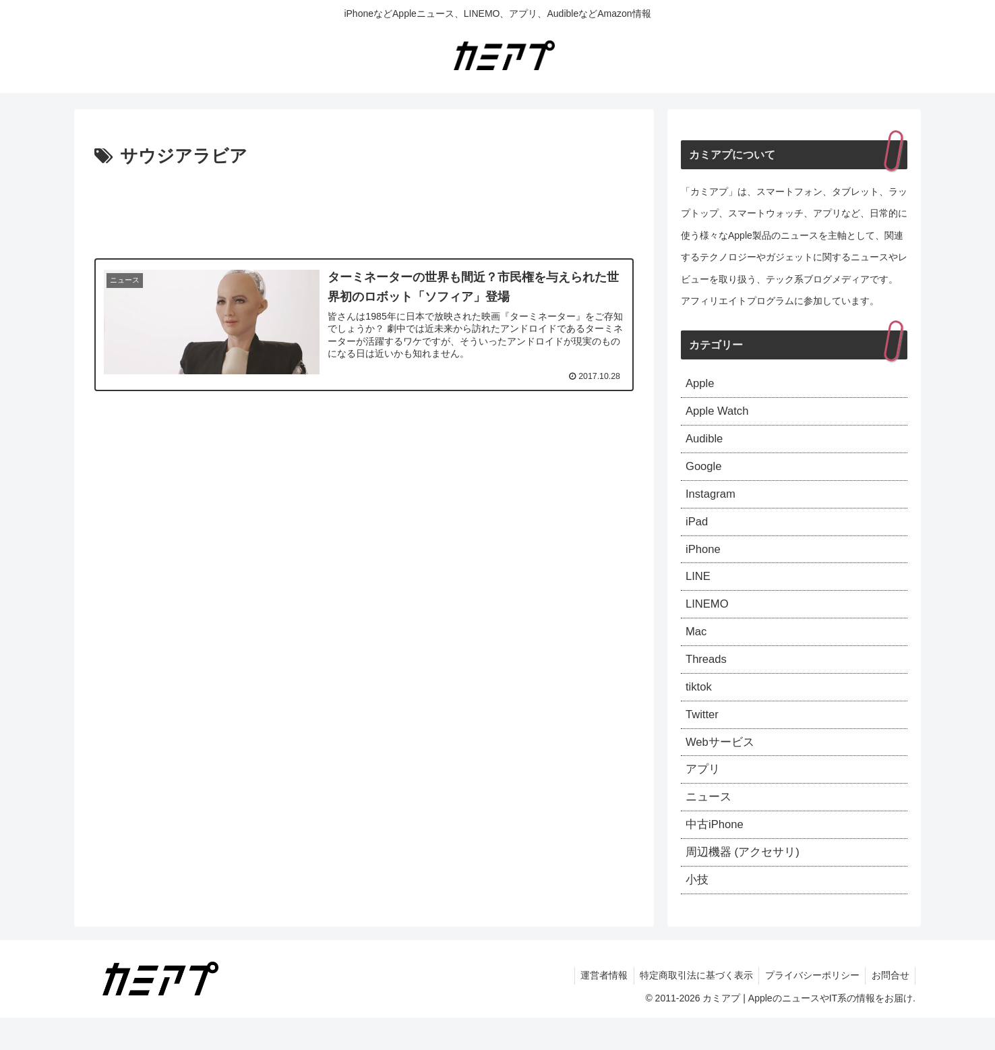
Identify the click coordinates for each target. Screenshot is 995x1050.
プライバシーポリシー (809, 1008)
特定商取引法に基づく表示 (691, 1008)
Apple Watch (720, 414)
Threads (708, 677)
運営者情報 (596, 1008)
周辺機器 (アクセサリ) (746, 882)
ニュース (710, 823)
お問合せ (889, 1008)
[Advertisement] (364, 209)
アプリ (704, 794)
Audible (706, 443)
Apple (701, 384)
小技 (698, 911)
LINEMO (709, 618)
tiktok (700, 706)
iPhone (704, 560)
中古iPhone (717, 853)
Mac (697, 648)
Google (705, 472)
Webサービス (722, 764)
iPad (698, 530)
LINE (699, 589)
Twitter (703, 735)
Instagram (713, 501)
